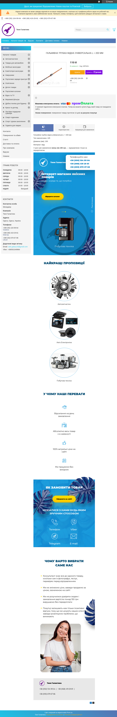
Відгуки (31, 41)
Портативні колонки (13, 91)
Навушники (9, 75)
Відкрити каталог (52, 196)
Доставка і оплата (52, 41)
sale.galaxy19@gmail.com (18, 247)
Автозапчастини (11, 59)
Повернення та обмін (12, 135)
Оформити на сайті (64, 499)
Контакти (39, 41)
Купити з (93, 72)
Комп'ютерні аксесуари (14, 71)
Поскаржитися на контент (54, 715)
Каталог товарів (17, 41)
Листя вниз (92, 204)
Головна (5, 41)
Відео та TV (9, 95)
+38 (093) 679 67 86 (80, 167)
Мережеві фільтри (12, 99)
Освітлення (9, 83)
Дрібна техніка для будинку (16, 103)
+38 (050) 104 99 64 (80, 160)
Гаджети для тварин (13, 125)
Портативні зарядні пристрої (16, 79)
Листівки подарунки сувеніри (12, 112)
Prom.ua (69, 712)
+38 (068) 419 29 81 (79, 164)
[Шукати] (107, 30)
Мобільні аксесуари (13, 67)
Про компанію (8, 148)
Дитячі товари (10, 87)
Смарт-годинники (12, 117)
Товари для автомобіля (14, 63)
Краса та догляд (11, 108)
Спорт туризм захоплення (15, 121)
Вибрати (87, 6)
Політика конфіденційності (73, 715)
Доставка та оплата (11, 144)
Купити (77, 72)
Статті (5, 139)
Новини (64, 41)
